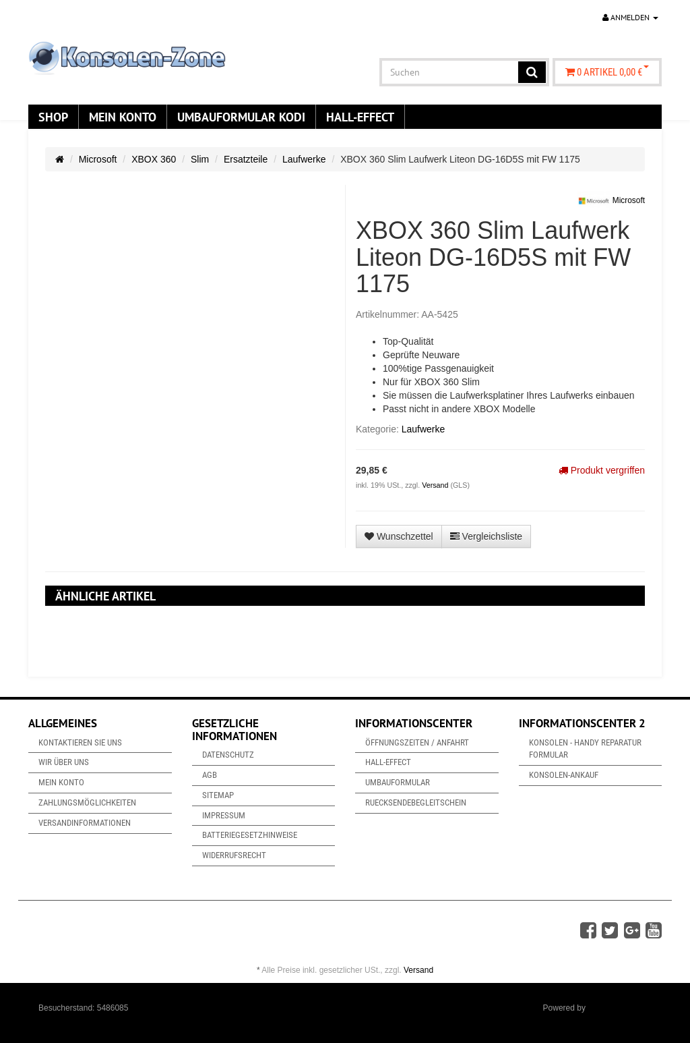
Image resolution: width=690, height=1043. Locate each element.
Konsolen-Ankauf (563, 775)
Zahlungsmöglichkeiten (87, 802)
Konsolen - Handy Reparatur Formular (585, 748)
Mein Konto (122, 117)
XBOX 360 (153, 159)
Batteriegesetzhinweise (249, 835)
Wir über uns (63, 762)
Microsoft (98, 159)
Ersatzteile (246, 159)
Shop (53, 117)
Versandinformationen (84, 823)
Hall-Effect (360, 117)
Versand (436, 485)
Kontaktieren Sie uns (80, 742)
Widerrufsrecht (234, 855)
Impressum (223, 815)
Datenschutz (228, 755)
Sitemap (218, 795)
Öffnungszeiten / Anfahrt (417, 742)
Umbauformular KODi (241, 117)
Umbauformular (397, 782)
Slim (200, 159)
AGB (209, 775)
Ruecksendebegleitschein (415, 802)
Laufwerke (304, 159)
